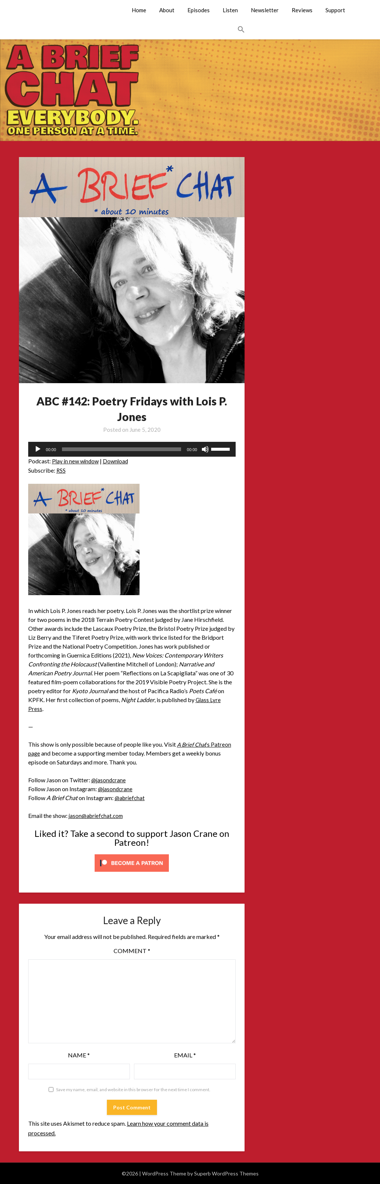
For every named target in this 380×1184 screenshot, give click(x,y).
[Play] (38, 449)
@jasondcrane (109, 779)
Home (139, 10)
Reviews (302, 10)
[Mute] (205, 449)
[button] (241, 29)
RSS (61, 470)
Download (118, 460)
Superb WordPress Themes (226, 1173)
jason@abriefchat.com (97, 815)
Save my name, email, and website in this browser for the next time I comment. (133, 1089)
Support (335, 10)
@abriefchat (131, 797)
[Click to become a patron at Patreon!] (132, 873)
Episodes (198, 10)
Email (185, 1055)
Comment (132, 950)
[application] (132, 449)
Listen (230, 10)
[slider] (121, 449)
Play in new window (76, 460)
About (166, 10)
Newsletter (265, 10)
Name (79, 1055)
